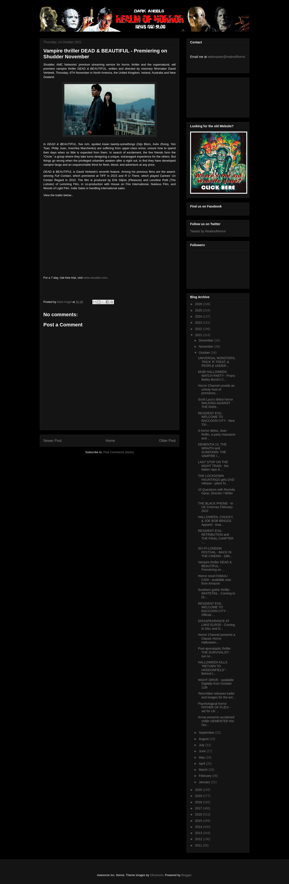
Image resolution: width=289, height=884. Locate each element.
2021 (199, 335)
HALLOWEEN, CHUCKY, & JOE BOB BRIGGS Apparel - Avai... (215, 520)
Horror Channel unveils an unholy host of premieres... (216, 389)
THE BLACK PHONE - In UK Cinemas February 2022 (215, 507)
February (205, 776)
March (203, 769)
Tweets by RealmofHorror (208, 231)
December (206, 340)
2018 (199, 802)
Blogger (186, 875)
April (202, 763)
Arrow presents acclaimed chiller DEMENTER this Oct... (216, 721)
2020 (199, 790)
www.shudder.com (95, 277)
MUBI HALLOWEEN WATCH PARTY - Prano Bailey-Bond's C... (216, 375)
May (202, 757)
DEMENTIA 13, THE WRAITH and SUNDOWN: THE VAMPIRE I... (212, 450)
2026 (199, 304)
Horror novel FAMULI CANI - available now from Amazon (214, 579)
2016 (199, 814)
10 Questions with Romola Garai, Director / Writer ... (216, 493)
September (207, 732)
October (205, 352)
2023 (199, 322)
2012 (199, 839)
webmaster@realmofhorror (226, 57)
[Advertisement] (210, 96)
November (206, 346)
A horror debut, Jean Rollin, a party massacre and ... (216, 434)
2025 (199, 310)
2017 (199, 808)
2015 (199, 821)
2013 (199, 833)
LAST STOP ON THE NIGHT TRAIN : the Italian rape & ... (213, 465)
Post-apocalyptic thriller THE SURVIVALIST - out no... (214, 652)
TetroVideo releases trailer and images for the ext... (216, 695)
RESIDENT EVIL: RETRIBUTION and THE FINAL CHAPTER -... (215, 536)
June (202, 751)
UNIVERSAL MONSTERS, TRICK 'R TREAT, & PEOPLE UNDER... (216, 362)
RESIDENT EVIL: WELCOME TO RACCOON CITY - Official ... (213, 609)
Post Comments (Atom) (118, 452)
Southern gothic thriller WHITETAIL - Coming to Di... (216, 593)
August (204, 739)
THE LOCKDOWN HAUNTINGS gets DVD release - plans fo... (216, 479)
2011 (199, 845)
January (205, 782)
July (202, 745)
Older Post (167, 441)
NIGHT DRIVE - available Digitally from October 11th (216, 683)
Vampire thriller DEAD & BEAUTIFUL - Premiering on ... (215, 566)
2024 (199, 316)
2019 (199, 796)
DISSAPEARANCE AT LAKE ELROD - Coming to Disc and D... (216, 624)
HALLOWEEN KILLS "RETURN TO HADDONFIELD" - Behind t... (212, 667)
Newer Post (52, 441)
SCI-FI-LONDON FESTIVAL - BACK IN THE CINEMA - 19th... (215, 552)
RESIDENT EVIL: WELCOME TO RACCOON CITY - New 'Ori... (216, 418)
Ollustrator (156, 875)
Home (110, 441)
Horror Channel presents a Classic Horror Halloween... (216, 638)
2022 (199, 329)
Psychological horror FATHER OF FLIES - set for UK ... (214, 707)
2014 (199, 827)
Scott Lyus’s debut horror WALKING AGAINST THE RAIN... (215, 403)
